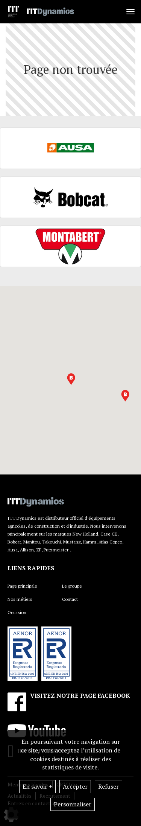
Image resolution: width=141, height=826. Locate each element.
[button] (71, 379)
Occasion (17, 612)
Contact (70, 599)
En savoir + (37, 786)
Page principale (22, 586)
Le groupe (72, 586)
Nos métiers (20, 599)
